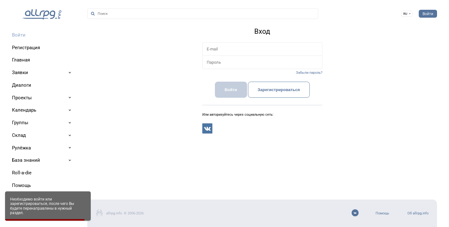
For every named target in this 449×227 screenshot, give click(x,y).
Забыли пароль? (309, 73)
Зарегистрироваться (279, 89)
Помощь (382, 213)
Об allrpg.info (418, 213)
